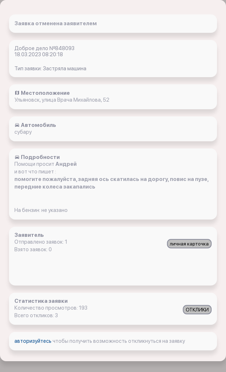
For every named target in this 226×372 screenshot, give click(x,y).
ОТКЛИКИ (197, 310)
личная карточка (189, 244)
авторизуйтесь (33, 341)
